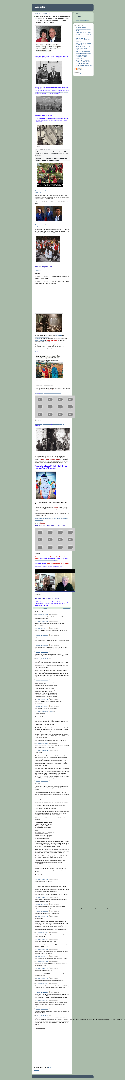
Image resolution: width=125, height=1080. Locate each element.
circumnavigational (39, 340)
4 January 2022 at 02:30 (42, 956)
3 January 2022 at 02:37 (42, 635)
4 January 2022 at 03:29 (42, 978)
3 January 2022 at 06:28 (42, 706)
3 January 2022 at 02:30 (42, 628)
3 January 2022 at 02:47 (42, 645)
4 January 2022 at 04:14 (42, 1015)
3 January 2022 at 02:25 (42, 621)
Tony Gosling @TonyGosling (41, 190)
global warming (58, 335)
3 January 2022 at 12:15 (42, 743)
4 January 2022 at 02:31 (42, 961)
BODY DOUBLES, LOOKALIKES (83, 32)
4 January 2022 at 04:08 (42, 1009)
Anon (51, 711)
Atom (49, 1067)
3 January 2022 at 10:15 (42, 711)
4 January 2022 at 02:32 (42, 968)
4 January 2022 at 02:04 (42, 897)
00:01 (45, 608)
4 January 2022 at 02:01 (42, 879)
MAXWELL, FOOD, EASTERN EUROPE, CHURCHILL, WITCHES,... (83, 48)
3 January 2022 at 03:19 (42, 658)
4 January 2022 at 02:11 (42, 916)
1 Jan (36, 226)
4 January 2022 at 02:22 (42, 939)
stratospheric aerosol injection (42, 337)
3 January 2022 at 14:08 (42, 750)
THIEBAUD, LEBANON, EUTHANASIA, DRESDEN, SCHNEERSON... (82, 57)
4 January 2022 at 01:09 (42, 781)
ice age (39, 338)
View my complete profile (82, 20)
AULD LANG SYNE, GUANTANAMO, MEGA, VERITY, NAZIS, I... (84, 40)
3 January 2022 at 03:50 (42, 680)
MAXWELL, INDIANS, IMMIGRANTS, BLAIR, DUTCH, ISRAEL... (83, 29)
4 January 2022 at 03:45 (42, 983)
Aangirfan (40, 7)
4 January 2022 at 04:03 (42, 1000)
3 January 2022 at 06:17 (42, 699)
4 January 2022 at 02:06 (42, 911)
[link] (44, 150)
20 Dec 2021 (38, 192)
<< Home (36, 1070)
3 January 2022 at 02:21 (42, 614)
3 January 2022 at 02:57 (42, 652)
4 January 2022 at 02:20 (42, 932)
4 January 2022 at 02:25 (42, 949)
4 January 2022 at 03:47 (42, 992)
